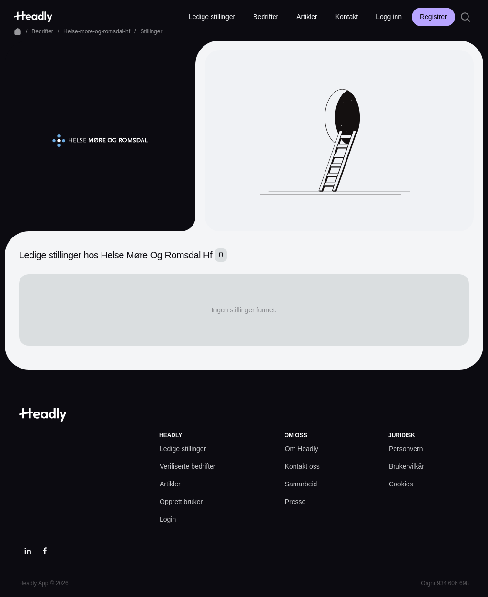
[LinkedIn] (27, 550)
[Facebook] (44, 550)
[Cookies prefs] (401, 484)
